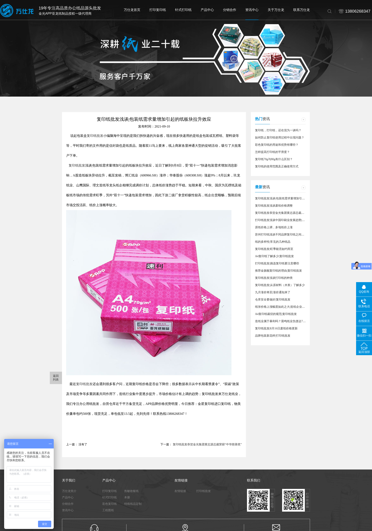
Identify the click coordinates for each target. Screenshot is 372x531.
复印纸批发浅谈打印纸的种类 (274, 277)
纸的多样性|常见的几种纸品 (272, 241)
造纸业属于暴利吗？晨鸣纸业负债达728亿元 (283, 321)
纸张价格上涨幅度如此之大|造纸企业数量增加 (284, 306)
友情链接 (180, 491)
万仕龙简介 (69, 491)
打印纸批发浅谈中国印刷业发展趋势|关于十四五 (285, 220)
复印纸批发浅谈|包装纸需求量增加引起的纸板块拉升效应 (291, 198)
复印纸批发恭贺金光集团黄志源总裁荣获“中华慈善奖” (207, 444)
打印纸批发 (203, 491)
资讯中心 (68, 510)
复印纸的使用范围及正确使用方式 (276, 166)
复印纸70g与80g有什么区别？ (274, 159)
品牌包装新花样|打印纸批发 (272, 335)
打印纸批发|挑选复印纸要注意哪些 (277, 263)
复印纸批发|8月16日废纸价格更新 (276, 328)
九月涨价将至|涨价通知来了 (272, 292)
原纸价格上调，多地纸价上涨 (274, 227)
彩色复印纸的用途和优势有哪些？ (276, 144)
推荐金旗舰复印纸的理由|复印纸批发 (278, 270)
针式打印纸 (109, 497)
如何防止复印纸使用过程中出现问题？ (279, 137)
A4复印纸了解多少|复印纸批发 (274, 256)
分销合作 (68, 503)
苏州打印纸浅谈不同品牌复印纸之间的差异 (282, 234)
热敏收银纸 (131, 491)
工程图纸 (108, 510)
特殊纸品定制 (133, 503)
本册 (127, 497)
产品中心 (68, 497)
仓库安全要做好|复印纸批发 (272, 299)
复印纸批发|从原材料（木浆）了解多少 (280, 285)
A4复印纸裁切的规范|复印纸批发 (276, 314)
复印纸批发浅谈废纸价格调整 (274, 205)
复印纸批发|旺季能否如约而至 (274, 249)
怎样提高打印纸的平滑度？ (272, 152)
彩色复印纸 (109, 503)
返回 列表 (56, 377)
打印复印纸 (109, 491)
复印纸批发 (95, 135)
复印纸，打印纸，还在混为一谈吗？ (278, 130)
